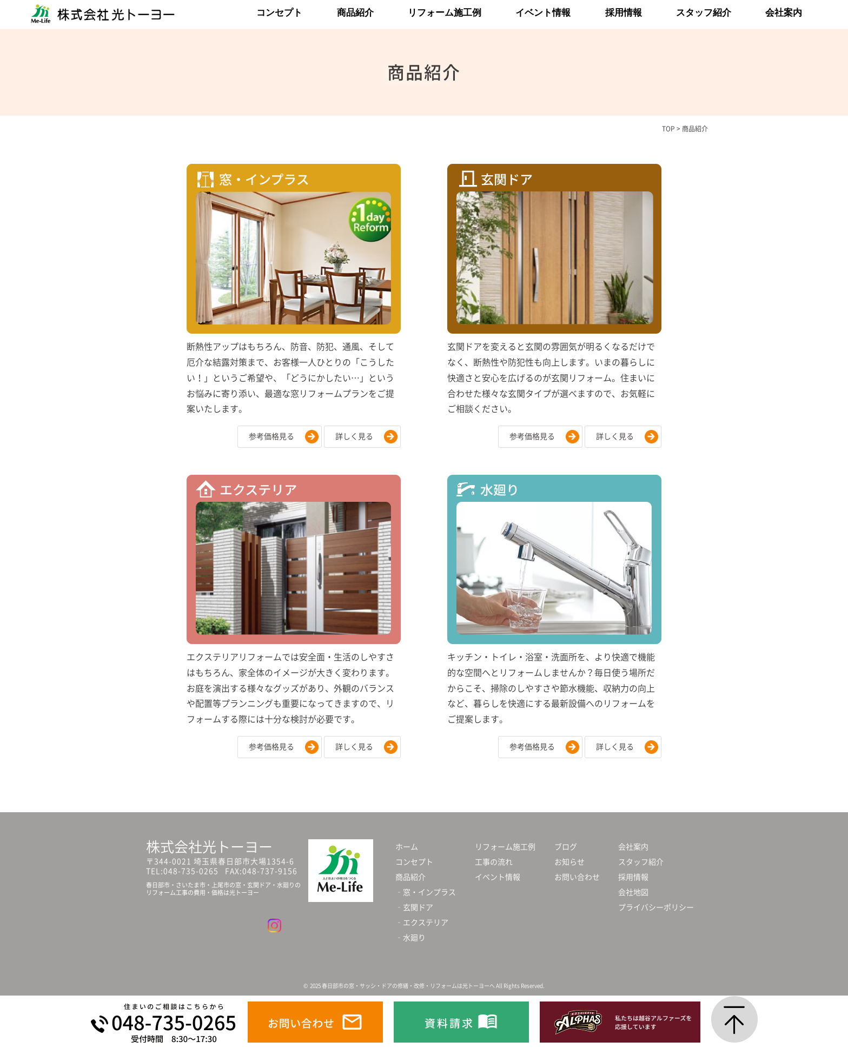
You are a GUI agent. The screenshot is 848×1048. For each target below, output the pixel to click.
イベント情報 (543, 13)
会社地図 (633, 892)
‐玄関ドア (414, 907)
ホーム (406, 847)
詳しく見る (354, 436)
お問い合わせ (577, 877)
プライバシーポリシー (656, 907)
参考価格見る (271, 436)
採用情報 (623, 13)
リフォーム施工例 (444, 13)
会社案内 (783, 13)
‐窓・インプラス (425, 892)
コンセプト (279, 13)
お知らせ (569, 862)
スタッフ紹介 (703, 13)
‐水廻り (410, 937)
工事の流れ (494, 862)
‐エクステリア (421, 922)
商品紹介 (355, 13)
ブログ (565, 847)
